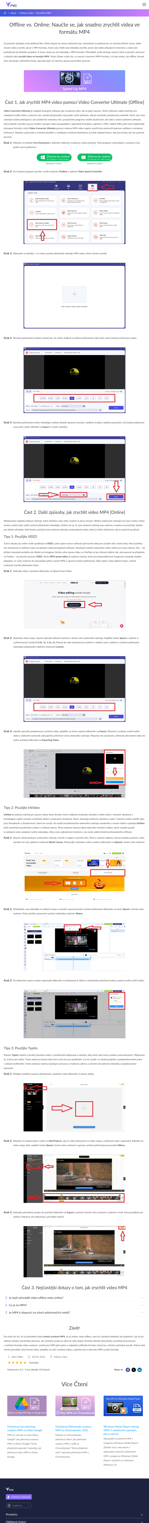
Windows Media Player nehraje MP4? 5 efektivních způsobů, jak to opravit (121, 1430)
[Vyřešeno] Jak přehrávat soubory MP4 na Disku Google (24, 1428)
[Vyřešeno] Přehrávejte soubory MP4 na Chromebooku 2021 (73, 1428)
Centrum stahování (19, 1497)
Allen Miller (17, 1356)
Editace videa (26, 12)
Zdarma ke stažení (59, 157)
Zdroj (13, 12)
